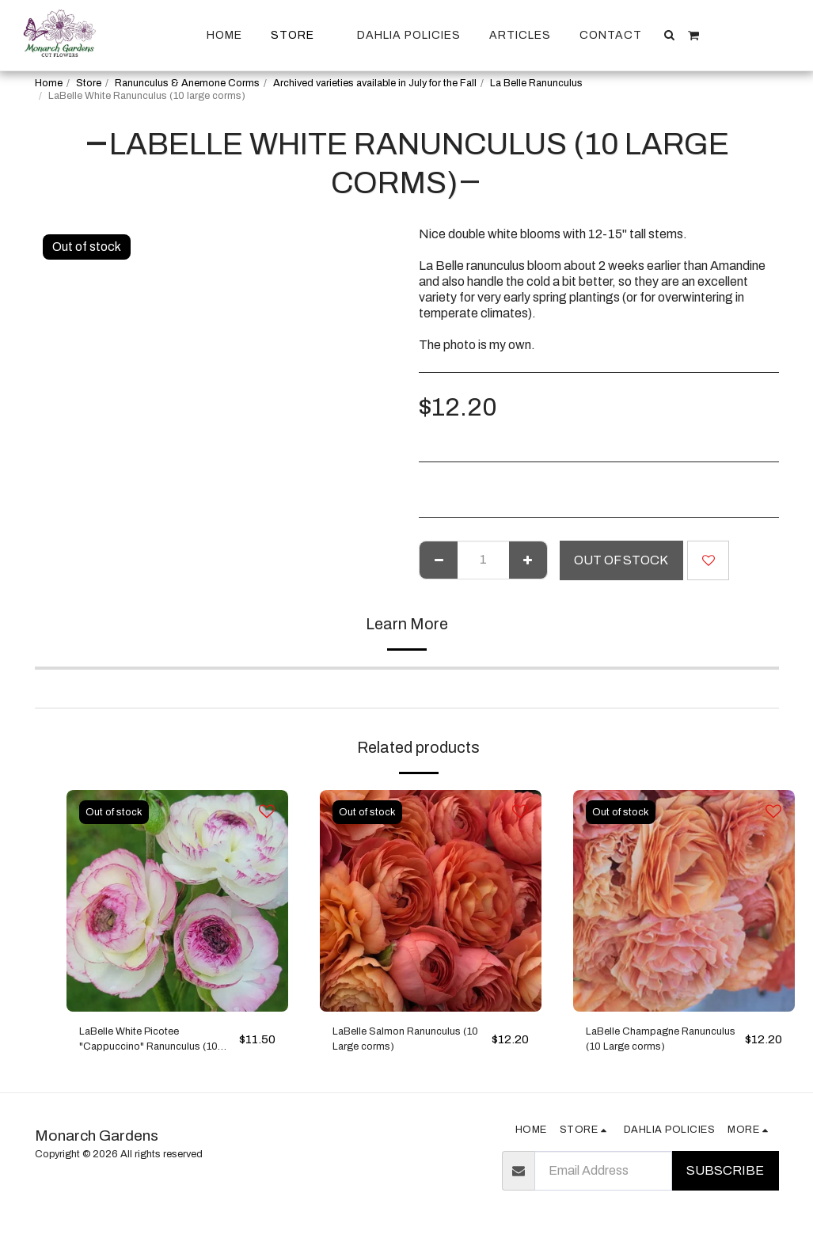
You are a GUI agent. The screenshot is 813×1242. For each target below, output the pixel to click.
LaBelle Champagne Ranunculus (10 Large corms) (646, 1044)
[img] (177, 901)
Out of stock (621, 560)
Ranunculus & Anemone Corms (187, 83)
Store (88, 83)
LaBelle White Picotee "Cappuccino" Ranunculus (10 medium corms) (150, 1044)
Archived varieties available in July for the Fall (375, 83)
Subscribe (725, 1178)
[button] (670, 34)
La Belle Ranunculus (536, 83)
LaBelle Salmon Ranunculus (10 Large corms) (409, 1043)
